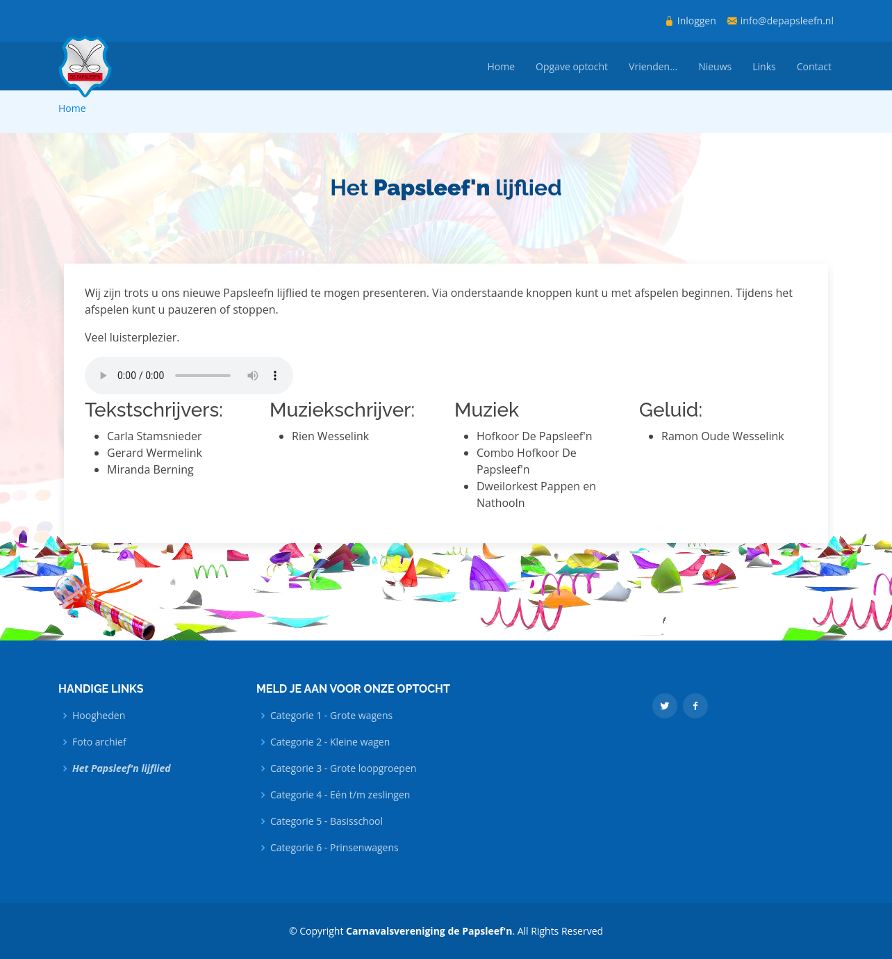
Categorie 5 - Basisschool (326, 821)
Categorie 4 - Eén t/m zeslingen (340, 795)
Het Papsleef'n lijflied (121, 768)
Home (501, 66)
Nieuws (715, 66)
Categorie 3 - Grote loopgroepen (343, 768)
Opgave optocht (572, 66)
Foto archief (99, 742)
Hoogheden (98, 715)
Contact (814, 66)
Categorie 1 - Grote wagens (331, 715)
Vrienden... (653, 66)
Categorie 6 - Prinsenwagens (334, 848)
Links (763, 66)
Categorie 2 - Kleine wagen (330, 742)
